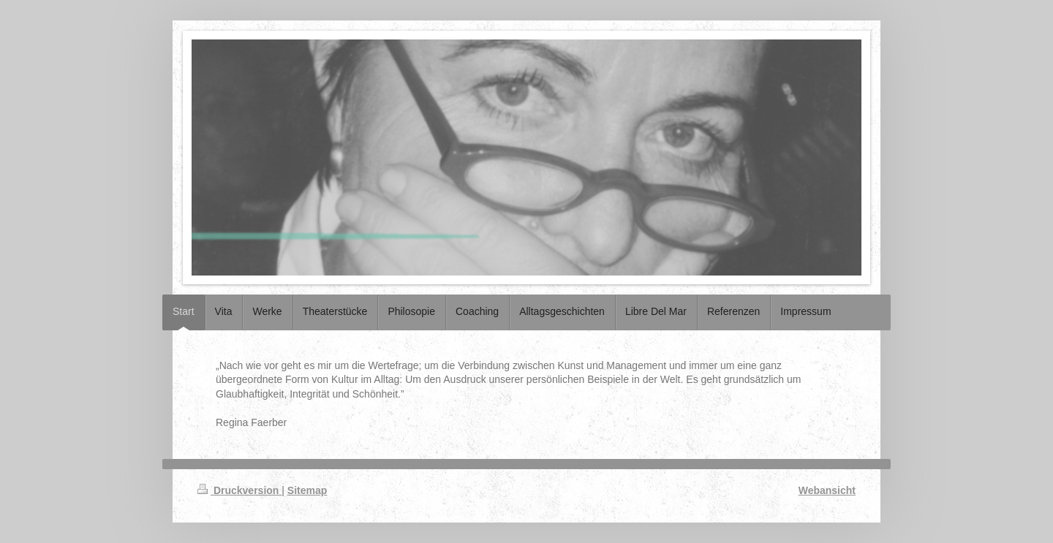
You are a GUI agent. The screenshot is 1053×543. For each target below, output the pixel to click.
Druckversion (239, 490)
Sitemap (307, 490)
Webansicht (827, 490)
